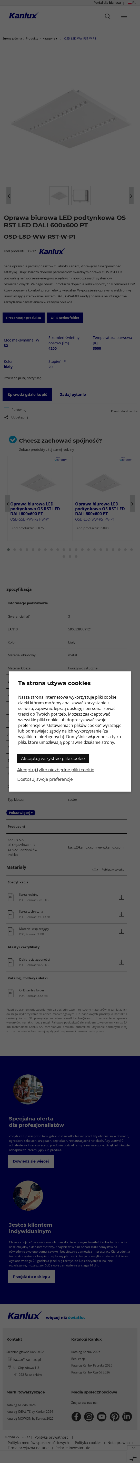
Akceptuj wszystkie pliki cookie (53, 758)
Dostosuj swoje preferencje (45, 779)
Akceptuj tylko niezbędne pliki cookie (55, 769)
